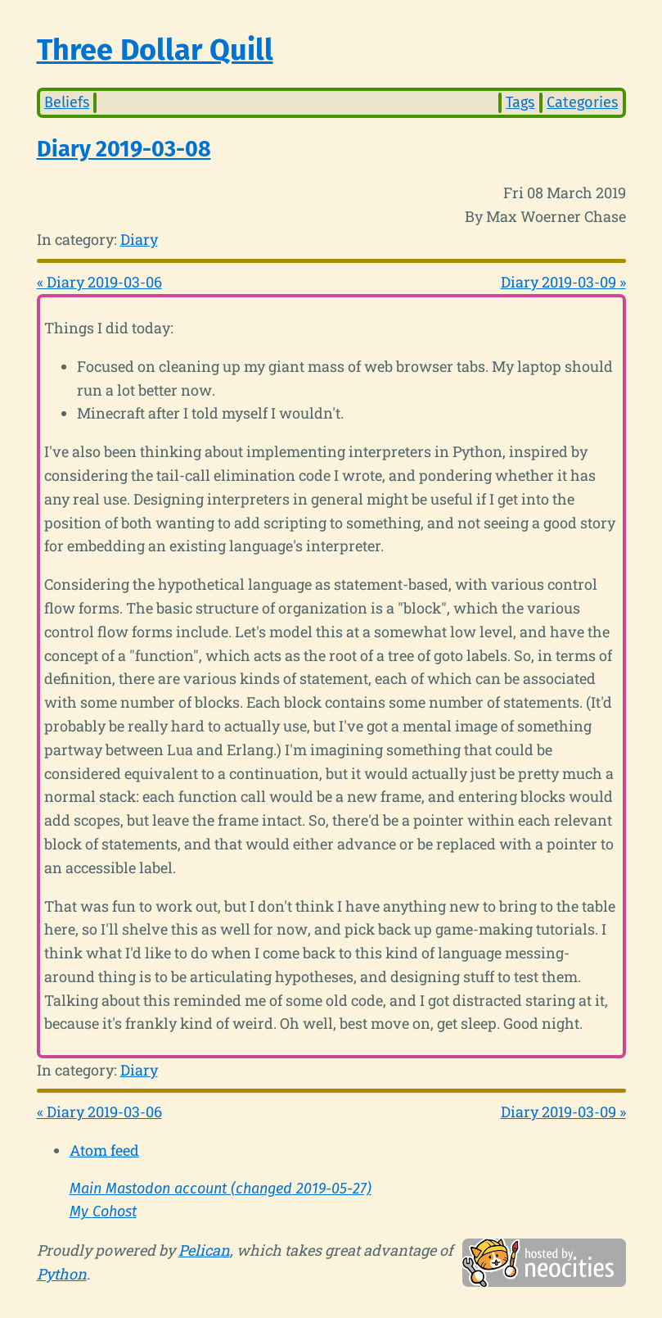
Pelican (204, 1250)
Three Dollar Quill (155, 50)
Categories (582, 102)
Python (62, 1274)
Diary (139, 239)
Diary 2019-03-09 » (563, 282)
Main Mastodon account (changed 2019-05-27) (221, 1189)
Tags (520, 102)
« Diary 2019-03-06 (99, 282)
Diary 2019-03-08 (124, 149)
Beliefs (66, 102)
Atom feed (104, 1150)
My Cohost (103, 1212)
